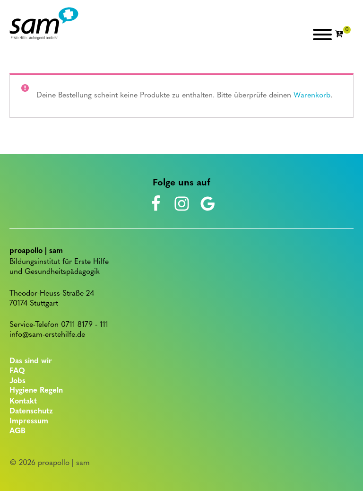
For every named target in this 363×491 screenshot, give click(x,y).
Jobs (17, 381)
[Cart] (343, 34)
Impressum (28, 421)
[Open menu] (322, 34)
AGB (17, 431)
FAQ (17, 371)
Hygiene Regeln (36, 391)
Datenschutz (31, 411)
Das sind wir (30, 361)
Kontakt (23, 401)
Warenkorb (312, 95)
